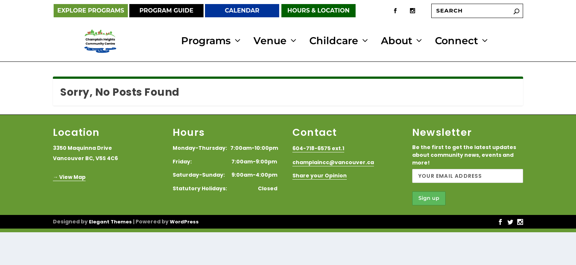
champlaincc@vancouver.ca (333, 161)
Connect (456, 41)
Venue (270, 41)
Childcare (333, 41)
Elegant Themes (110, 220)
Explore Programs (90, 10)
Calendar (242, 10)
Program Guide (166, 10)
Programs (206, 41)
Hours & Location (318, 10)
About (396, 41)
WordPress (184, 220)
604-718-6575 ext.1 (318, 147)
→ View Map (69, 176)
